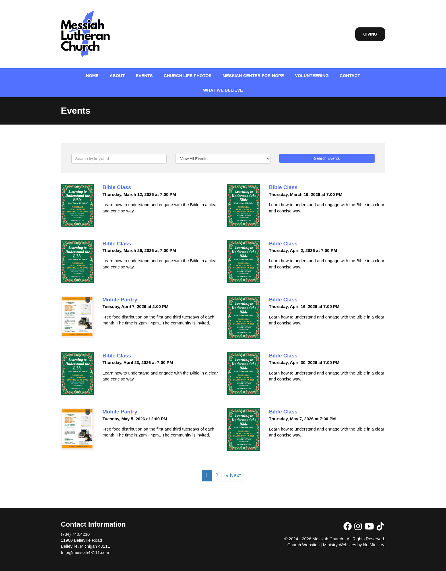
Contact (350, 75)
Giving (370, 34)
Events (144, 75)
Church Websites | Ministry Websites (322, 544)
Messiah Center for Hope (253, 75)
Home (92, 75)
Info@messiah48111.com (85, 552)
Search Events (327, 158)
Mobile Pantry (119, 300)
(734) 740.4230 (75, 534)
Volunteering (312, 75)
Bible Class (116, 187)
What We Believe (223, 90)
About (117, 75)
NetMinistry (373, 544)
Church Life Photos (188, 75)
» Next (233, 475)
